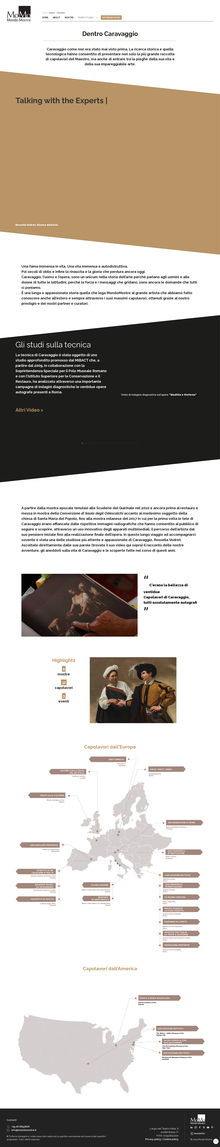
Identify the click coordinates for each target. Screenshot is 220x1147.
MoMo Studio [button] (88, 17)
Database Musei (111, 17)
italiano (45, 13)
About (56, 17)
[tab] (82, 443)
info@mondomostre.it (23, 1130)
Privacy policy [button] (153, 1139)
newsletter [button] (61, 13)
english (52, 13)
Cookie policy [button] (171, 1139)
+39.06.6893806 (20, 1126)
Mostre (69, 17)
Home (45, 17)
